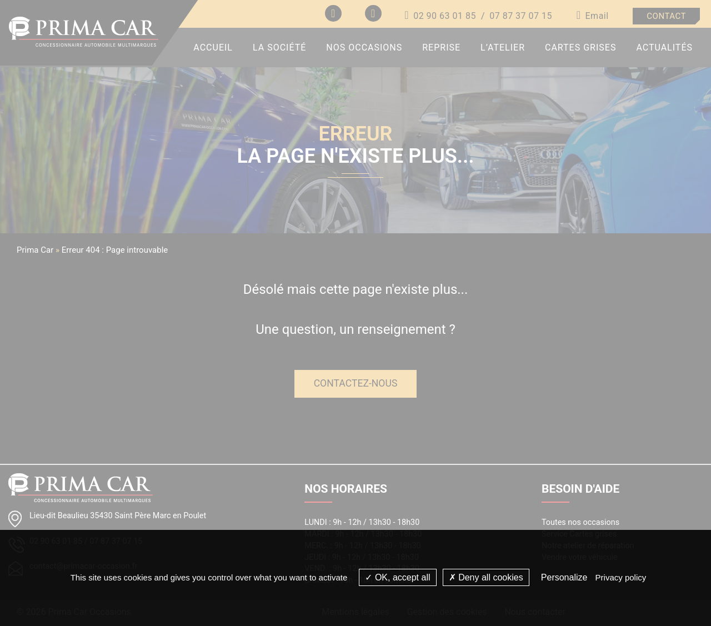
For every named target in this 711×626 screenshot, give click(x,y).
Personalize (564, 577)
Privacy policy (621, 577)
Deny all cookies (486, 577)
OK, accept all (397, 577)
